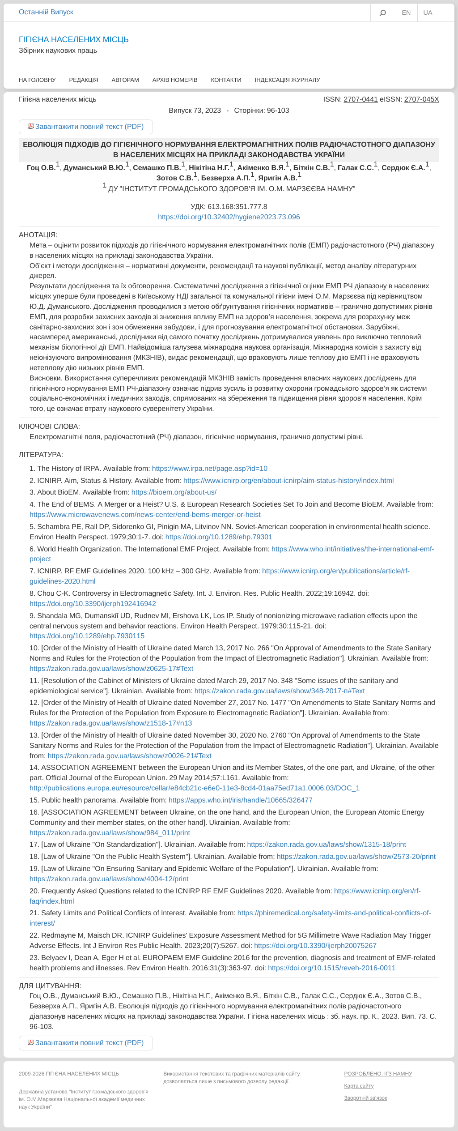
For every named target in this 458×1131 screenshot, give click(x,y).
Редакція (83, 80)
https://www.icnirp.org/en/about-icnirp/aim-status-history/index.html (288, 480)
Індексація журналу (287, 80)
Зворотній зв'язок (365, 1098)
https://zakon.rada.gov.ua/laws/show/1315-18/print (326, 844)
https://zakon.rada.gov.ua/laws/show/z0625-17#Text (111, 668)
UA (428, 13)
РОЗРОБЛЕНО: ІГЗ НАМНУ (378, 1073)
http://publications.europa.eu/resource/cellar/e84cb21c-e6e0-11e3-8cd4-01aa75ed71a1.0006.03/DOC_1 (195, 788)
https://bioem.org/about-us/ (173, 492)
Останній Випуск (46, 12)
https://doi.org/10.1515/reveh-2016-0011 (332, 968)
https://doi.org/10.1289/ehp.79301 (218, 537)
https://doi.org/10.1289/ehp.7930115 (87, 636)
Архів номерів (175, 80)
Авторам (125, 80)
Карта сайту (358, 1085)
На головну (37, 80)
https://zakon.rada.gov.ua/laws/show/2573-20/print (356, 856)
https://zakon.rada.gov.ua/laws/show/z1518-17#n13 (111, 723)
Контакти (226, 80)
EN (406, 13)
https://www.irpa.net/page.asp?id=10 (209, 468)
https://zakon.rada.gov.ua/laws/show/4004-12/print (109, 879)
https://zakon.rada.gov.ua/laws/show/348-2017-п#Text (280, 691)
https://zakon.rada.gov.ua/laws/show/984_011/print (110, 833)
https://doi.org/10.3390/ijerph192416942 (93, 603)
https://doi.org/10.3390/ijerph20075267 (315, 945)
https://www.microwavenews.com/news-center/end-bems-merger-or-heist (145, 514)
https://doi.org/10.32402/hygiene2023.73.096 (229, 217)
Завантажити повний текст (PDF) (89, 126)
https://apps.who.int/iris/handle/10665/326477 (241, 800)
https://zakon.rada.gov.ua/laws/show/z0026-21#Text (129, 756)
